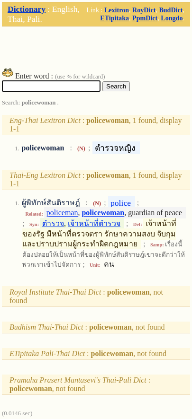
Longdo (172, 18)
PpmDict (144, 18)
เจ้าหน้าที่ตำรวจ (94, 223)
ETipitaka (114, 18)
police (120, 202)
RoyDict (143, 10)
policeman (62, 213)
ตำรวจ (53, 223)
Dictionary (27, 9)
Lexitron (116, 10)
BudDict (171, 10)
